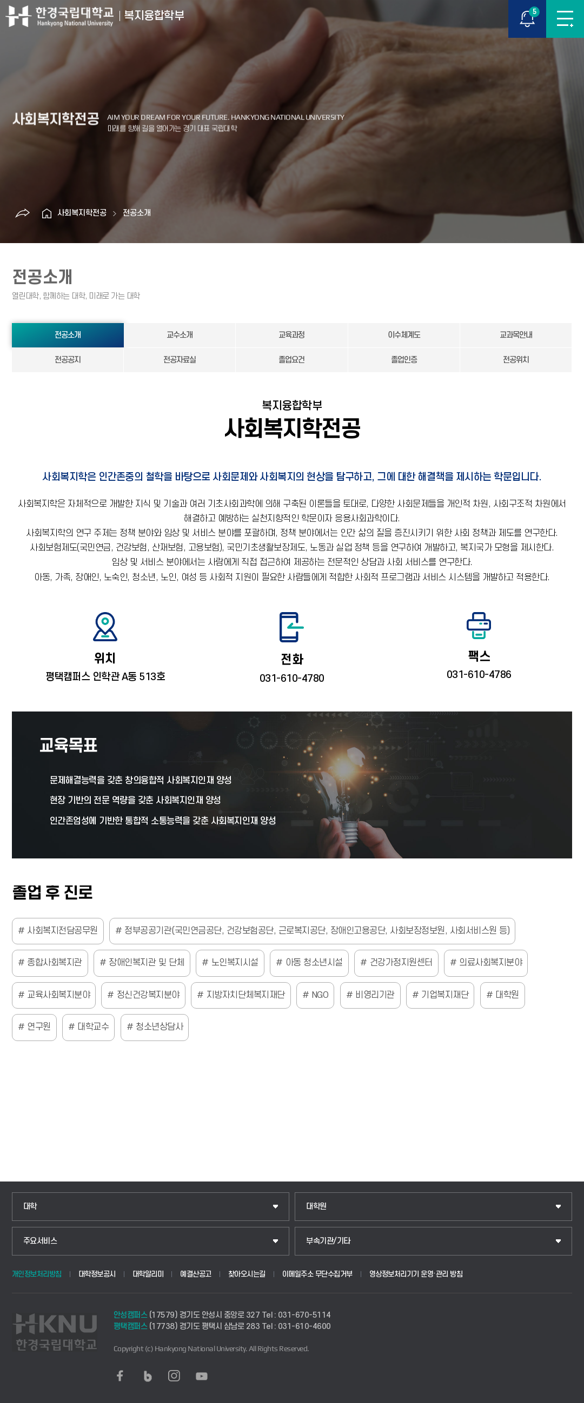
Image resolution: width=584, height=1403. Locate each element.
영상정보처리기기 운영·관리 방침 (416, 1274)
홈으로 (46, 213)
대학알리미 (148, 1274)
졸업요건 (291, 360)
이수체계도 (404, 335)
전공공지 (68, 360)
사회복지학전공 (82, 213)
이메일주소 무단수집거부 (317, 1274)
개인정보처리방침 (37, 1274)
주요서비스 (40, 1241)
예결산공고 (195, 1274)
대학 (30, 1206)
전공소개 (137, 213)
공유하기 (22, 213)
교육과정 (291, 335)
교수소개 (180, 335)
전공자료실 (179, 360)
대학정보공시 (97, 1274)
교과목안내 (516, 335)
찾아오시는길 (247, 1274)
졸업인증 (404, 360)
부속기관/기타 (328, 1241)
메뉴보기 (565, 19)
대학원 (316, 1206)
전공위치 (516, 360)
